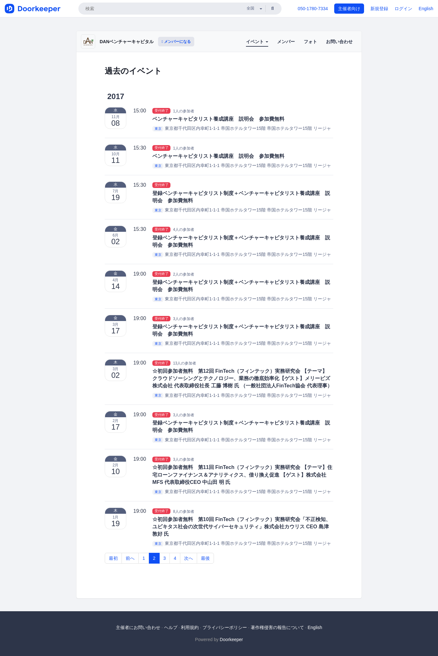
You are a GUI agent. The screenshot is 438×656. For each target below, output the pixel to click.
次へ (188, 558)
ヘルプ (170, 627)
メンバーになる (176, 41)
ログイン (403, 8)
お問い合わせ (339, 41)
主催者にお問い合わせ (138, 627)
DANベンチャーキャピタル (127, 41)
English (426, 8)
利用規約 (190, 627)
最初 (113, 558)
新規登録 (379, 8)
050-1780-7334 (313, 8)
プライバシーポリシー (224, 627)
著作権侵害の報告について (277, 627)
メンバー (286, 41)
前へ (130, 558)
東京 (158, 129)
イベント (257, 41)
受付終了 (162, 111)
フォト (310, 41)
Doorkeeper (231, 639)
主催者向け (349, 8)
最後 (205, 558)
